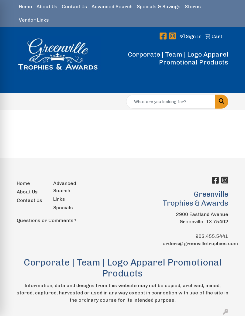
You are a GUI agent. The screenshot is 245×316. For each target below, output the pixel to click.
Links (59, 199)
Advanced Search (112, 6)
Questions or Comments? (46, 220)
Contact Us (74, 6)
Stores (193, 6)
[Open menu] (233, 84)
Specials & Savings (159, 6)
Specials (63, 207)
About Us (46, 6)
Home (25, 6)
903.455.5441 (211, 236)
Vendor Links (34, 20)
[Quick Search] (171, 102)
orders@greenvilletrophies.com (200, 243)
